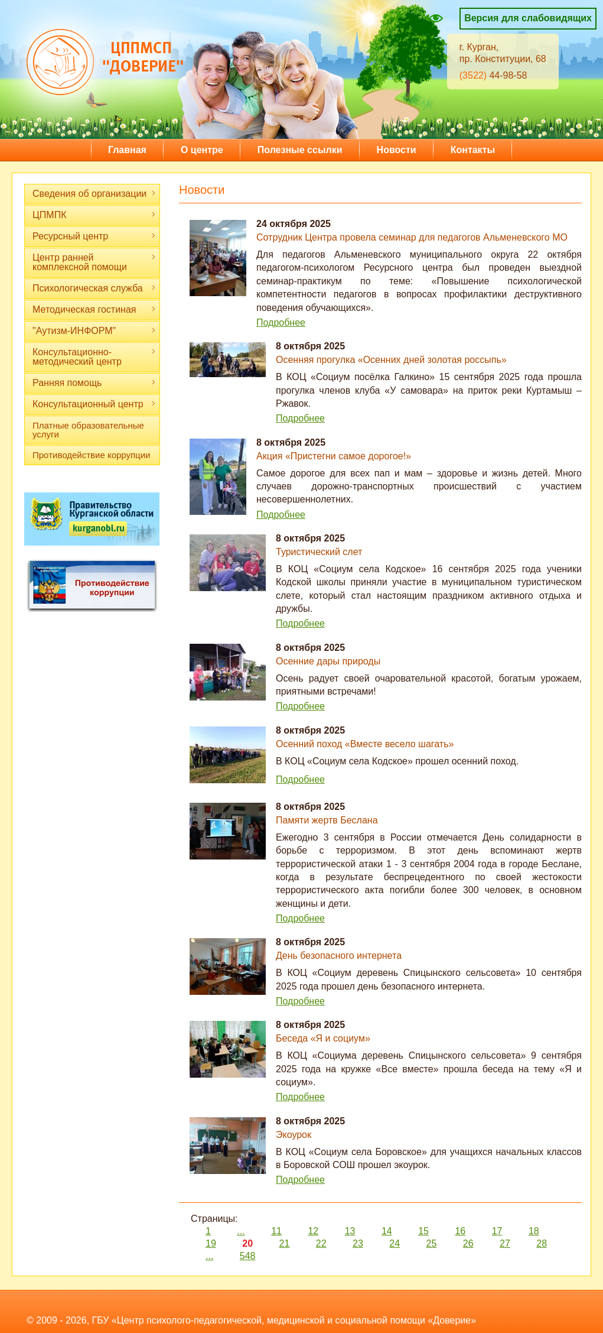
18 (534, 1231)
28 (541, 1243)
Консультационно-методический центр (94, 357)
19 (211, 1243)
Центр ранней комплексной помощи (94, 262)
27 (505, 1243)
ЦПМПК (94, 215)
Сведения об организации (94, 194)
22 (321, 1243)
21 (284, 1243)
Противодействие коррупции (91, 455)
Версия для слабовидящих (528, 18)
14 (387, 1231)
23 (358, 1243)
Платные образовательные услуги (88, 429)
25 (431, 1243)
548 (248, 1256)
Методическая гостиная (94, 309)
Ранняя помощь (94, 383)
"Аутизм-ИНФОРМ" (94, 331)
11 (276, 1231)
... (241, 1231)
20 (247, 1243)
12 (313, 1231)
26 (468, 1243)
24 (394, 1243)
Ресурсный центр (94, 236)
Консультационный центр (94, 404)
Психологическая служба (94, 288)
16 (460, 1231)
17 (497, 1231)
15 (423, 1231)
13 (350, 1231)
